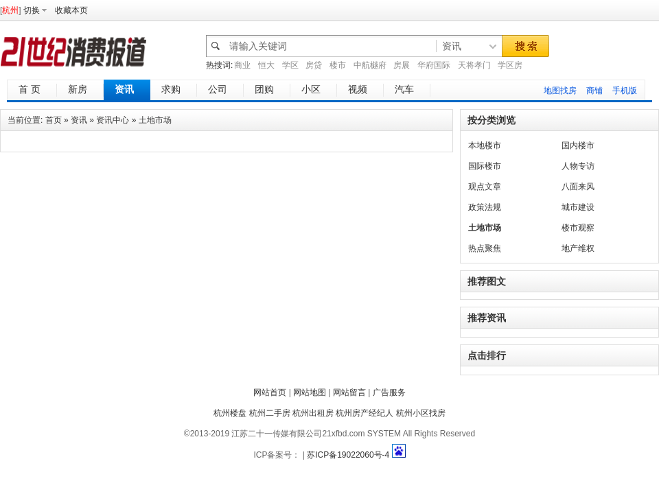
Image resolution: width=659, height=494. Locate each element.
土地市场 (155, 120)
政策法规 (484, 207)
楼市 (338, 65)
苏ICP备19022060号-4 (348, 455)
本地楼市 (484, 145)
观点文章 (484, 186)
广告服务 (389, 392)
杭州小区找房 (421, 413)
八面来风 (578, 186)
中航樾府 (370, 65)
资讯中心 (112, 120)
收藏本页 (71, 10)
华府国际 (433, 65)
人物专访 (578, 166)
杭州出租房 (313, 413)
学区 (290, 65)
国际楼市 (484, 166)
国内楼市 (578, 145)
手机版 (624, 90)
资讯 (79, 120)
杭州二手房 (269, 413)
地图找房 (560, 90)
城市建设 (578, 207)
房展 (401, 65)
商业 (242, 65)
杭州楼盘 (229, 413)
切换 (31, 10)
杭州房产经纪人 (364, 413)
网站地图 (309, 392)
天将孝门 (474, 65)
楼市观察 (578, 228)
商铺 (594, 90)
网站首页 (269, 392)
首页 (53, 120)
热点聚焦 (484, 248)
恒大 (266, 65)
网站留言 (349, 392)
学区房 (510, 65)
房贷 (313, 65)
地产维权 (578, 248)
